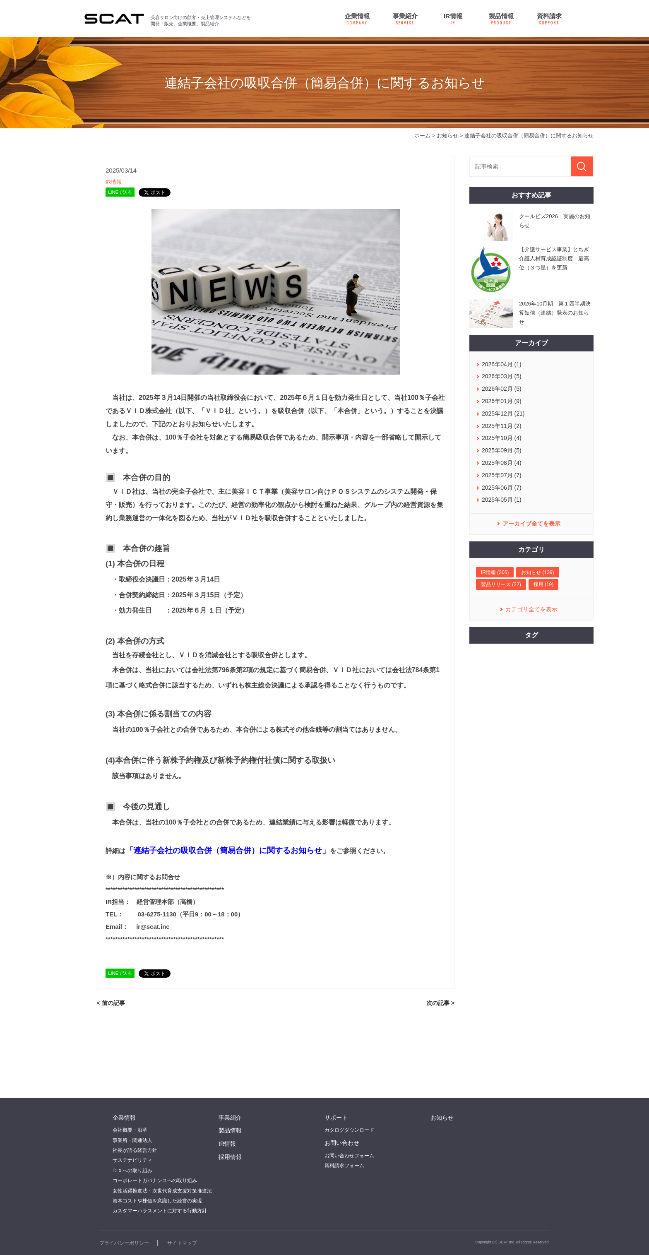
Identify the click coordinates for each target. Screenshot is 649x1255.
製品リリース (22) (501, 584)
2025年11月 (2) (502, 426)
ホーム (422, 135)
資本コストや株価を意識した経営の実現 (157, 1201)
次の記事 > (440, 1003)
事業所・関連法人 (132, 1140)
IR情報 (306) (495, 572)
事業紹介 (230, 1117)
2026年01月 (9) (502, 401)
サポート (336, 1117)
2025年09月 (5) (502, 450)
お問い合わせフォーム (349, 1156)
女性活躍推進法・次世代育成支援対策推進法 (162, 1191)
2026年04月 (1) (502, 364)
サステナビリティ (132, 1160)
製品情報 (230, 1130)
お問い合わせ (341, 1143)
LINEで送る (120, 192)
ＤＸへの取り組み (132, 1170)
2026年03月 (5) (502, 376)
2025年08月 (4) (502, 462)
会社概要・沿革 (130, 1130)
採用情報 (230, 1157)
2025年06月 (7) (502, 487)
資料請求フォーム (344, 1165)
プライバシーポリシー (124, 1243)
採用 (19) (544, 584)
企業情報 (124, 1117)
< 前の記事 (111, 1003)
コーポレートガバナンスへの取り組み (155, 1180)
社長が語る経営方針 (135, 1150)
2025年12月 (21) (503, 413)
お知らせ (447, 135)
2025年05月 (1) (502, 499)
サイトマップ (182, 1243)
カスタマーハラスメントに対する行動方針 (160, 1211)
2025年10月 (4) (502, 438)
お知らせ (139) (537, 572)
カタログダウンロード (349, 1130)
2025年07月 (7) (502, 475)
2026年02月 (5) (502, 388)
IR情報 (114, 182)
